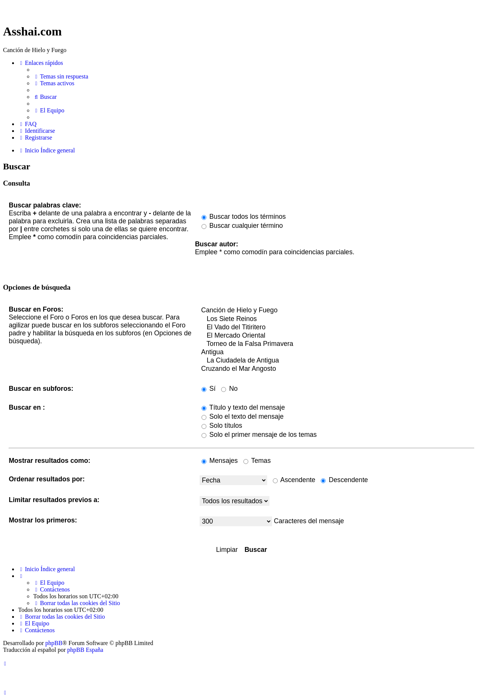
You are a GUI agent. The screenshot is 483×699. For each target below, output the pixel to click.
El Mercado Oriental (337, 336)
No (229, 388)
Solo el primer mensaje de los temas (259, 434)
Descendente (344, 480)
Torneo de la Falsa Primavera (337, 344)
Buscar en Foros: (36, 309)
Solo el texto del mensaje (242, 416)
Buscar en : (27, 407)
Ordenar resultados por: (47, 479)
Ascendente (294, 480)
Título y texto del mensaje (243, 407)
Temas (257, 460)
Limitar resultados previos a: (54, 500)
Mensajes (220, 460)
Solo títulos (222, 425)
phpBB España (85, 650)
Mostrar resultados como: (49, 460)
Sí (209, 388)
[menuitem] (60, 76)
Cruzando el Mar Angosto (337, 369)
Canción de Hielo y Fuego (337, 310)
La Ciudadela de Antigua (337, 360)
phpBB (53, 643)
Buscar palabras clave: (45, 205)
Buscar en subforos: (41, 388)
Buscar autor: (216, 244)
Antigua (337, 352)
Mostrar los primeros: (43, 520)
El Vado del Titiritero (337, 327)
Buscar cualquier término (242, 225)
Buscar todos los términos (244, 216)
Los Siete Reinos (337, 319)
